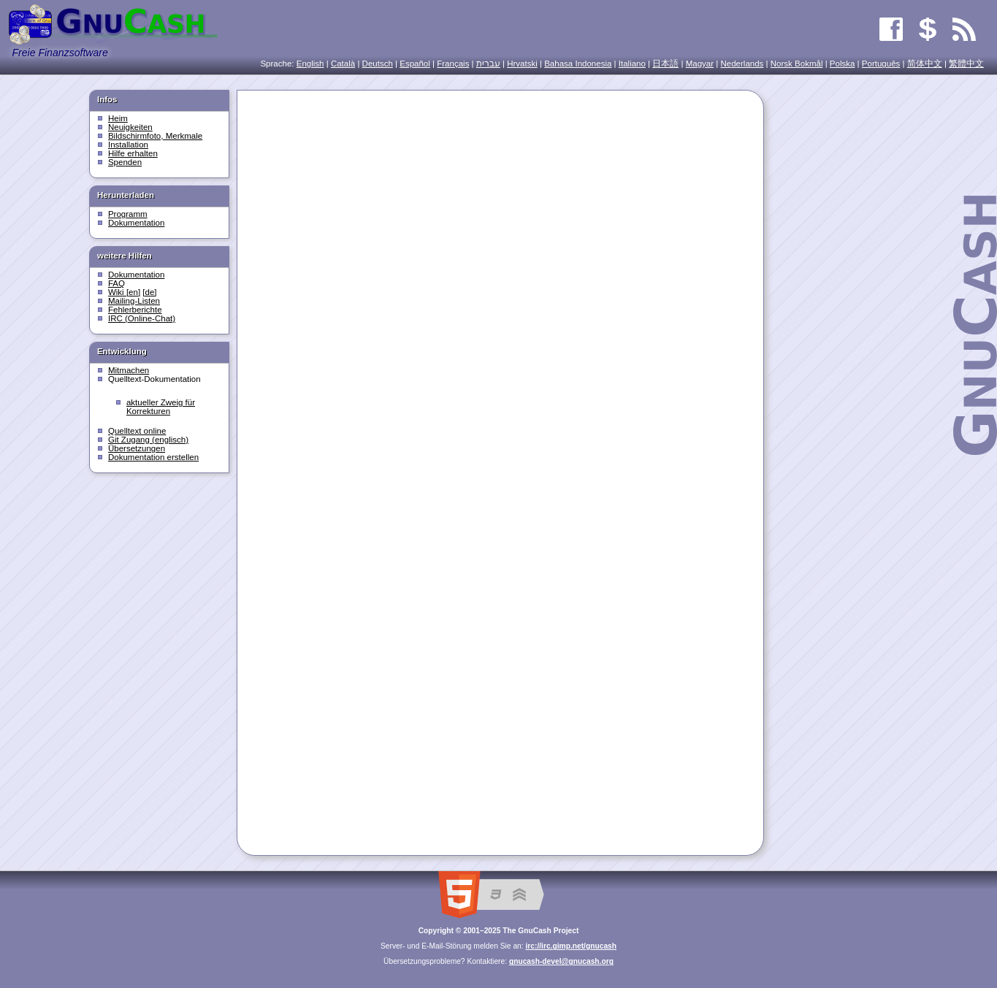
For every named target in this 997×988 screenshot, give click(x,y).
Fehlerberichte (135, 309)
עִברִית (488, 63)
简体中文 (924, 63)
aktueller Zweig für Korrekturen (160, 407)
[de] (149, 292)
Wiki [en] (124, 292)
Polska (842, 63)
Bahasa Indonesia (577, 63)
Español (415, 63)
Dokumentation (136, 222)
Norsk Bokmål (797, 63)
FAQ (116, 283)
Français (453, 63)
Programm (128, 214)
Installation (128, 144)
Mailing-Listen (134, 300)
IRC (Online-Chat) (141, 318)
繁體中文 (966, 63)
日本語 (665, 63)
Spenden (125, 162)
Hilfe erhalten (133, 153)
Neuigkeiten (130, 127)
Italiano (632, 63)
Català (343, 63)
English (310, 63)
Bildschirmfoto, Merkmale (155, 135)
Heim (118, 118)
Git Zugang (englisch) (148, 439)
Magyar (700, 63)
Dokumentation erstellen (153, 457)
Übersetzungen (136, 448)
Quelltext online (137, 430)
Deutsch (377, 63)
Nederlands (741, 63)
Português (881, 63)
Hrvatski (522, 63)
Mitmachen (128, 370)
